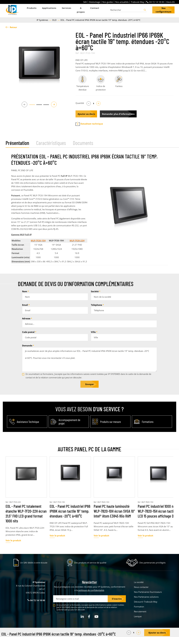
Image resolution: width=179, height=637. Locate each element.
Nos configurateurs (163, 10)
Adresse (26, 318)
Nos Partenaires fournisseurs (148, 592)
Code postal (28, 332)
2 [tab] (37, 106)
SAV (85, 2)
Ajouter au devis (86, 114)
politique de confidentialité (91, 590)
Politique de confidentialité (107, 633)
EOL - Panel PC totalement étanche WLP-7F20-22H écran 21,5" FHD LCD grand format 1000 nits (26, 513)
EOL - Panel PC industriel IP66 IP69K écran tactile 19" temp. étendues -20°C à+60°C (70, 511)
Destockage (94, 2)
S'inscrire (117, 598)
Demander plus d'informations (118, 114)
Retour (11, 27)
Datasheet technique (89, 124)
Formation (139, 606)
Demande (27, 345)
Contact (94, 8)
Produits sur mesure (110, 421)
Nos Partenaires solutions (146, 596)
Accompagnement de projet (69, 421)
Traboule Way (137, 2)
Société (95, 291)
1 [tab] (30, 106)
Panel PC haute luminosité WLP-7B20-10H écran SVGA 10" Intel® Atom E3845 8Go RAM (114, 511)
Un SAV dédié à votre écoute (33, 562)
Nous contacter (141, 587)
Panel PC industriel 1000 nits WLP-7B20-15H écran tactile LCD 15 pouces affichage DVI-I (158, 511)
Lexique (138, 616)
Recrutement (140, 611)
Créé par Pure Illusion (164, 633)
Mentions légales (88, 633)
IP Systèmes (43, 20)
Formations (147, 421)
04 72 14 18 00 (155, 2)
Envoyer (89, 384)
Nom (24, 291)
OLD (54, 20)
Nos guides (107, 2)
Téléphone (96, 304)
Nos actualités (122, 2)
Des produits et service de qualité (90, 562)
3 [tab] (44, 106)
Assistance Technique (28, 421)
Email (25, 304)
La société (138, 582)
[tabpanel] (39, 65)
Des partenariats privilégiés (152, 562)
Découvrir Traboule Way (145, 601)
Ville (93, 332)
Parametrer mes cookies (68, 633)
